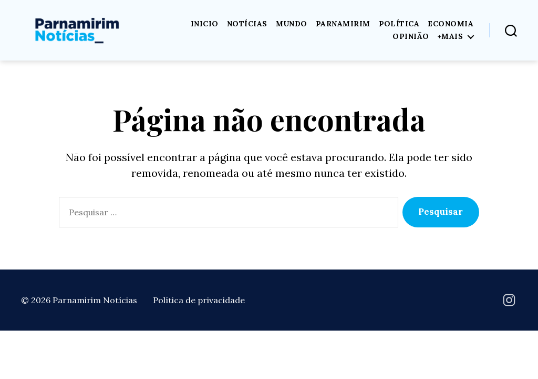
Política (399, 23)
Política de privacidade (199, 300)
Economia (450, 23)
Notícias (247, 23)
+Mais (450, 36)
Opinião (410, 36)
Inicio (205, 23)
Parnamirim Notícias (95, 300)
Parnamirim (343, 23)
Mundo (291, 23)
